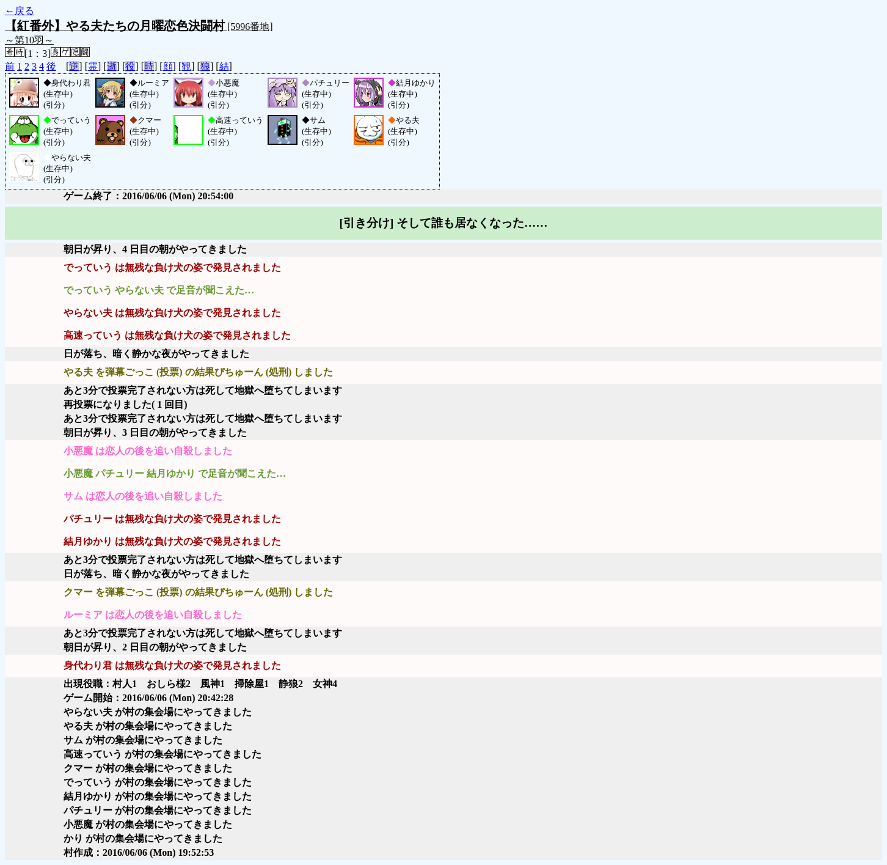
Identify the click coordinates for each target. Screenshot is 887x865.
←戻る (19, 11)
